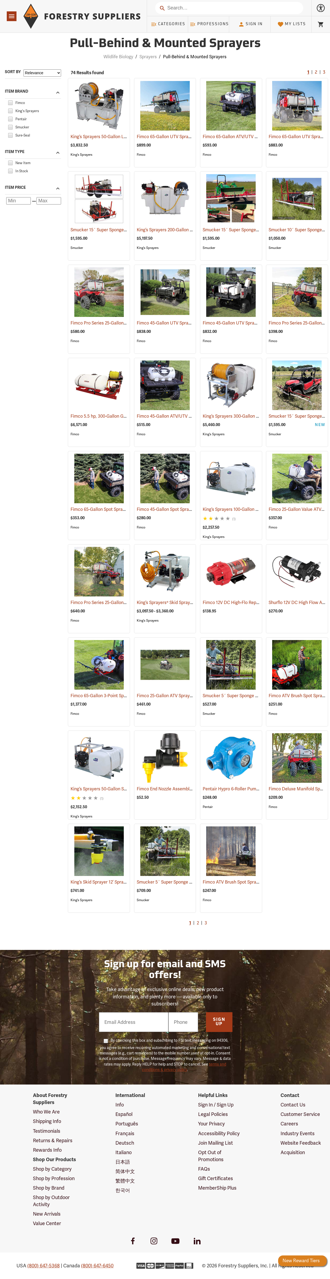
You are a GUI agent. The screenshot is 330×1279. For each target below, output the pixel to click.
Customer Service (300, 1114)
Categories (168, 24)
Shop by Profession (54, 1178)
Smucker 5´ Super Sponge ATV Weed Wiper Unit (257, 696)
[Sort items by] (42, 73)
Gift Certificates (215, 1178)
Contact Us (293, 1105)
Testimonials (46, 1131)
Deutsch (124, 1143)
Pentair (208, 807)
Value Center (47, 1223)
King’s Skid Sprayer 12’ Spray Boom (112, 882)
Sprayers (148, 57)
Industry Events (298, 1133)
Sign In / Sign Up (216, 1105)
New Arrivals (47, 1214)
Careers (289, 1124)
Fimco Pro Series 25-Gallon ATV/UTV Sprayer (122, 602)
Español (123, 1114)
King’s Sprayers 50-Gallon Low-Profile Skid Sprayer (127, 136)
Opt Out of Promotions (211, 1156)
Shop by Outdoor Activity (51, 1200)
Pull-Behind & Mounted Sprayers (194, 57)
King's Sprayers (81, 154)
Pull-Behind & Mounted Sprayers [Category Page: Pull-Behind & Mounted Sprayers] (165, 44)
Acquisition (293, 1152)
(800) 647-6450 (97, 1265)
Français (124, 1133)
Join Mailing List (215, 1143)
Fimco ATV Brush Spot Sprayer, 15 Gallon (250, 882)
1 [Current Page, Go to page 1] (308, 72)
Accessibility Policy (219, 1133)
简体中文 (125, 1171)
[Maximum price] (48, 200)
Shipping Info (47, 1121)
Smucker (77, 248)
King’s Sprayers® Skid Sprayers (174, 602)
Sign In (250, 24)
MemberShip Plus (217, 1188)
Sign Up (219, 1022)
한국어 (122, 1190)
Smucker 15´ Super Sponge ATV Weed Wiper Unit (126, 230)
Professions (209, 24)
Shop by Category (52, 1169)
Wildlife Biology (118, 57)
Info (119, 1105)
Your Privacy (211, 1124)
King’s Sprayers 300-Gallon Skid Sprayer (249, 416)
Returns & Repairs (52, 1140)
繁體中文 (125, 1181)
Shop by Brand (48, 1188)
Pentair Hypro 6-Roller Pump (238, 789)
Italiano (123, 1152)
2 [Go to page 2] (316, 72)
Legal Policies (213, 1114)
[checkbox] (10, 102)
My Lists (291, 24)
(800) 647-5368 (43, 1265)
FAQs (204, 1169)
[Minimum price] (18, 200)
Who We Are (46, 1112)
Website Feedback (301, 1143)
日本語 (122, 1162)
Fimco (141, 154)
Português (126, 1124)
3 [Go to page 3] (324, 72)
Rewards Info (47, 1150)
